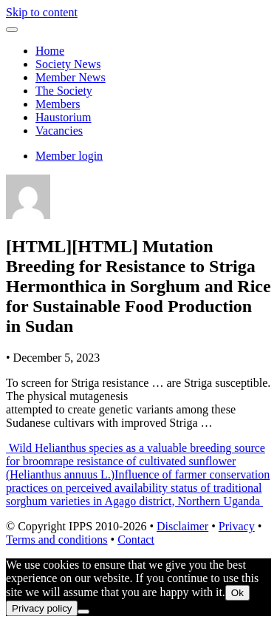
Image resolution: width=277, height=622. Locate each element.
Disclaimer (182, 526)
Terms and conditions (57, 539)
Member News (70, 77)
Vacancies (59, 130)
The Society (63, 90)
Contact (135, 539)
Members (57, 104)
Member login (69, 155)
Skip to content (42, 12)
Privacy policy (42, 608)
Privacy (237, 526)
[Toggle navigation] (12, 29)
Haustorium (63, 117)
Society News (67, 64)
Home (49, 50)
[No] (83, 611)
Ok (237, 592)
